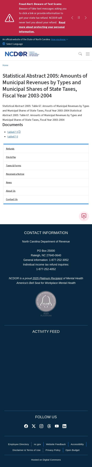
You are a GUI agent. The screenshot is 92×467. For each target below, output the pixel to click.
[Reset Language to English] (3, 44)
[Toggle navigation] (87, 54)
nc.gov (37, 444)
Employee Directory (18, 444)
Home (5, 65)
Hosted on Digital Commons (46, 459)
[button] (78, 54)
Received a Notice (15, 174)
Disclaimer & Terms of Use (27, 450)
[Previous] (72, 18)
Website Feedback (56, 444)
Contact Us (12, 199)
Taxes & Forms (13, 165)
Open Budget (73, 450)
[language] (14, 44)
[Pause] (78, 18)
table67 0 (14, 132)
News (9, 182)
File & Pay (11, 157)
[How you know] (59, 39)
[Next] (85, 18)
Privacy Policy (53, 450)
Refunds (10, 148)
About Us (10, 191)
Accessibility (77, 444)
